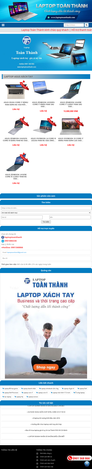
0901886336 (9, 240)
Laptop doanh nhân (28, 388)
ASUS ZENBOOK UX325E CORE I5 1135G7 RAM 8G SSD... (16, 177)
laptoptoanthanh (11, 237)
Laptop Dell (82, 388)
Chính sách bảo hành (47, 463)
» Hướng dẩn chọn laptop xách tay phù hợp (46, 425)
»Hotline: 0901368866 (12, 247)
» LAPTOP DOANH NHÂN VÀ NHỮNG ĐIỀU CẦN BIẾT (45, 407)
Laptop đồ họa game (10, 388)
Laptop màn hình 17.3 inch (60, 393)
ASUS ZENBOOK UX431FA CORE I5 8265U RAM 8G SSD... (16, 139)
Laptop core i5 (41, 393)
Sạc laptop (7, 397)
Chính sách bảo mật (46, 467)
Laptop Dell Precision (10, 393)
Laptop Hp (19, 397)
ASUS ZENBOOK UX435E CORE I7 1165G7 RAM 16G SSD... (71, 104)
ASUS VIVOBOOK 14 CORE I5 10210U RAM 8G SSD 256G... (43, 139)
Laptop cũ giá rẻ (68, 388)
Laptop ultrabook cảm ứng (48, 388)
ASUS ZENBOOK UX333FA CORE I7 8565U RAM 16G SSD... (43, 104)
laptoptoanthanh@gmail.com (16, 252)
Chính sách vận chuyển (47, 460)
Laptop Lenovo (32, 397)
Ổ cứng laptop (79, 393)
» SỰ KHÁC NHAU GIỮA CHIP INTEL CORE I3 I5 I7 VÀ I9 (46, 413)
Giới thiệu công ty (46, 453)
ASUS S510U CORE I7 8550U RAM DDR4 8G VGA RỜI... (16, 103)
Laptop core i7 (27, 393)
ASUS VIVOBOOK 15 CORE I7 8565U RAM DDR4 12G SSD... (70, 139)
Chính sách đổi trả (46, 457)
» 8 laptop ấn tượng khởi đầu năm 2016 (46, 419)
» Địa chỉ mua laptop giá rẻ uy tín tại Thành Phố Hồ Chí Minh (46, 431)
